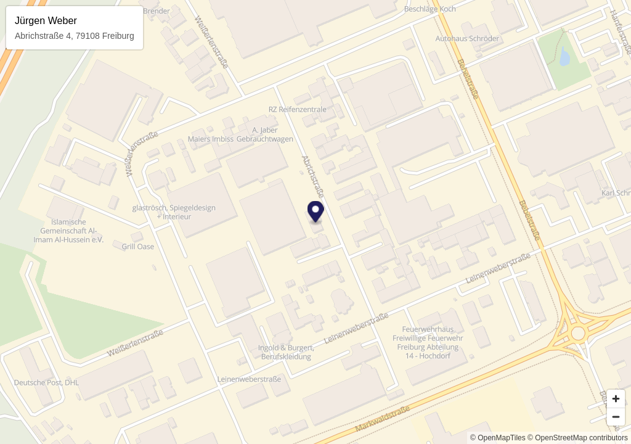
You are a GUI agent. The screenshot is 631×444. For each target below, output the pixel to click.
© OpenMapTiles (498, 438)
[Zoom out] (616, 417)
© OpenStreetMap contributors (577, 438)
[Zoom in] (616, 399)
